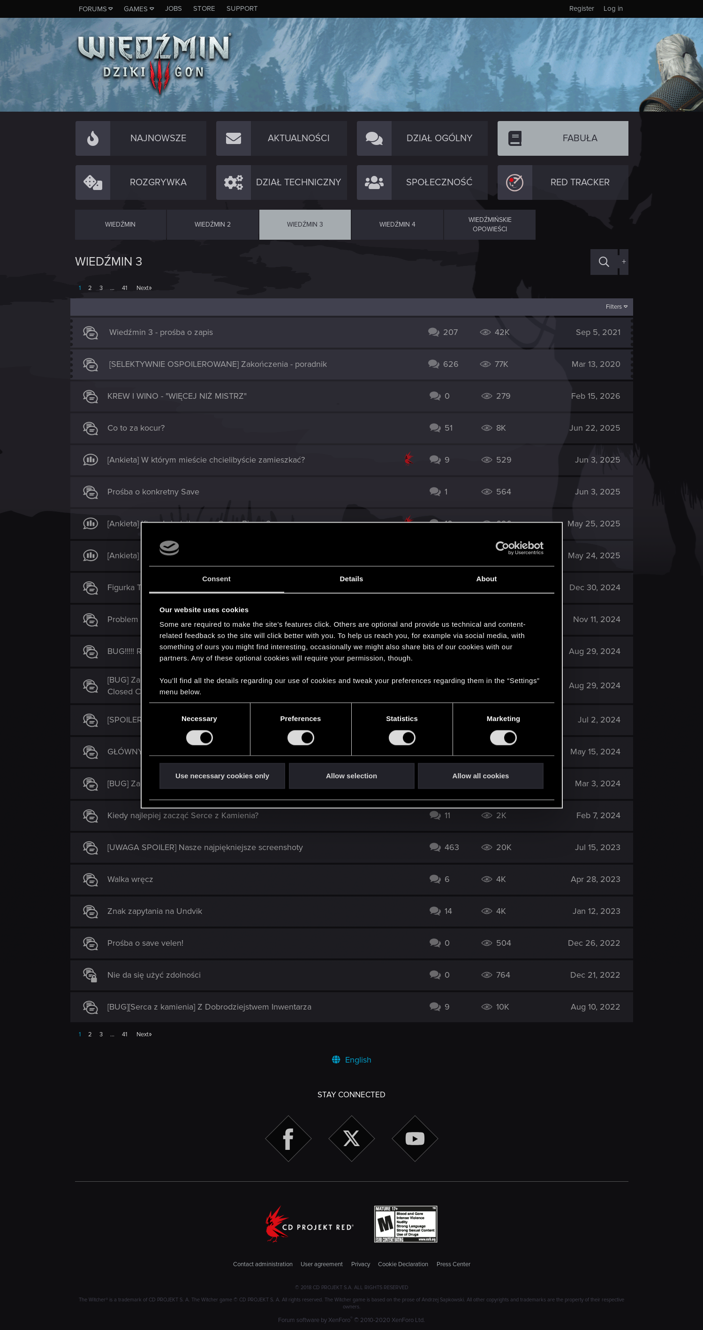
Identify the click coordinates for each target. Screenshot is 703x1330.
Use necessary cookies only (222, 776)
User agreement (322, 1264)
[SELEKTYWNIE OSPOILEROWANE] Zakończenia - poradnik (223, 364)
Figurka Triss (135, 587)
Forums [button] (93, 9)
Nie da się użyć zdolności (158, 975)
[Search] (604, 262)
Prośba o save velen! (150, 943)
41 (124, 288)
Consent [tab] (216, 579)
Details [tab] (351, 579)
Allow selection (351, 776)
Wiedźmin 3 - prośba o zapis (166, 332)
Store (204, 8)
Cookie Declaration (403, 1264)
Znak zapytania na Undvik (159, 911)
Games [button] (136, 9)
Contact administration (263, 1264)
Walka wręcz (135, 879)
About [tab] (486, 579)
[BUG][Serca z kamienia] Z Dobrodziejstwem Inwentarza (214, 1007)
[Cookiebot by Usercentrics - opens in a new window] (502, 548)
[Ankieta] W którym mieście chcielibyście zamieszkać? (211, 460)
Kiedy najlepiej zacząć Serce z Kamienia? (187, 815)
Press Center (453, 1264)
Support (242, 8)
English (351, 1060)
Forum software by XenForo (351, 1320)
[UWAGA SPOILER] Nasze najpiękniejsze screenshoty (210, 847)
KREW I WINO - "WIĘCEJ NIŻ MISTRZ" (181, 396)
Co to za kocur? (140, 428)
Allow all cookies (481, 776)
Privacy (360, 1264)
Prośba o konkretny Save (158, 491)
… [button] (112, 288)
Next (142, 288)
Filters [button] (609, 307)
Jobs (173, 8)
